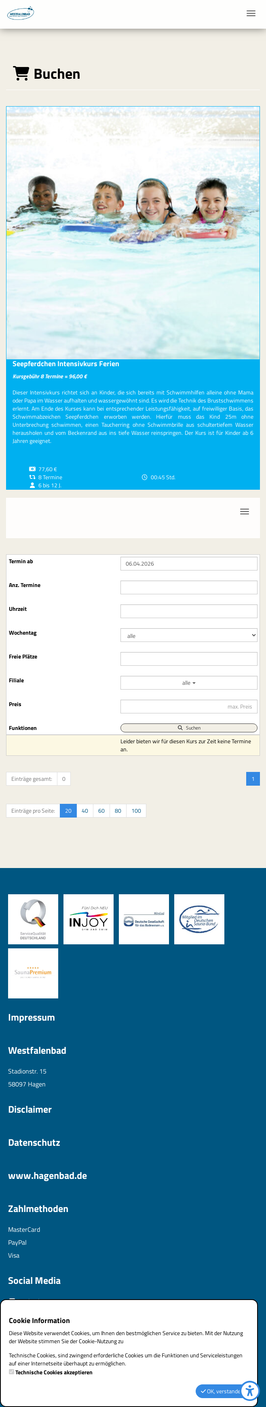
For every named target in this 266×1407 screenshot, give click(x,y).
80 (118, 810)
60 (101, 810)
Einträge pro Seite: (33, 810)
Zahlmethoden (38, 1208)
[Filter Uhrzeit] (189, 611)
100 (136, 810)
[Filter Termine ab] (189, 563)
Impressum (31, 1017)
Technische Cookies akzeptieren (54, 1372)
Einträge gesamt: (31, 778)
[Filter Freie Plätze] (189, 659)
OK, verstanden (222, 1391)
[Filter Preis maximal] (189, 706)
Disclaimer (30, 1109)
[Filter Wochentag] (189, 635)
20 (68, 810)
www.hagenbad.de (47, 1175)
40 (85, 810)
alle (189, 682)
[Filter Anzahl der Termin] (189, 587)
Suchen (189, 728)
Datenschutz (34, 1142)
